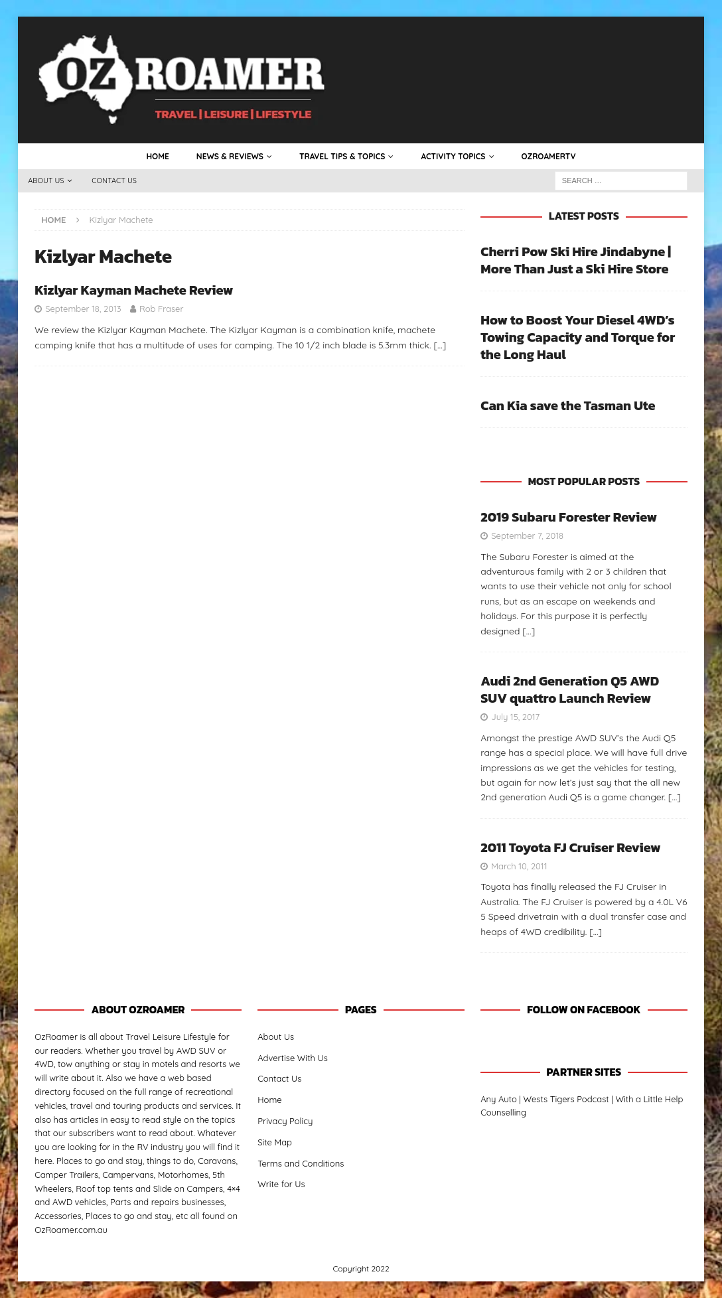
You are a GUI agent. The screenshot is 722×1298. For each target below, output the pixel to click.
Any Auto (498, 1099)
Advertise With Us (292, 1057)
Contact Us (114, 180)
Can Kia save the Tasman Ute (567, 405)
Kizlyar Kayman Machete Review (134, 290)
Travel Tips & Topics (342, 156)
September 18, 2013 (83, 308)
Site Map (274, 1142)
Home (157, 156)
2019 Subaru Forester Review (568, 517)
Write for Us (281, 1184)
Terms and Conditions (300, 1163)
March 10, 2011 (519, 866)
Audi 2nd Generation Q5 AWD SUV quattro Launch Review (569, 689)
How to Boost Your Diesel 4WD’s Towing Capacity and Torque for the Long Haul (577, 337)
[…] (439, 345)
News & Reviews (229, 156)
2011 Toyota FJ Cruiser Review (570, 847)
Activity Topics (453, 156)
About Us (46, 180)
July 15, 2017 (515, 716)
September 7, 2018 (527, 535)
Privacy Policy (285, 1121)
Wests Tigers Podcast (566, 1099)
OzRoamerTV (549, 156)
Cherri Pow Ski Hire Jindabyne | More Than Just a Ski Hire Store (575, 260)
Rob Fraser (161, 308)
